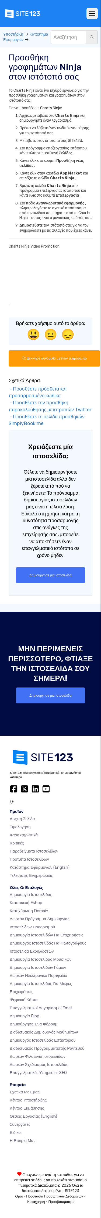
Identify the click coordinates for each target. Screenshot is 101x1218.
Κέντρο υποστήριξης (28, 1100)
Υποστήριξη (13, 34)
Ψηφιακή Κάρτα (24, 999)
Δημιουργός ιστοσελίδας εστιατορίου (43, 1040)
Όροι (19, 1196)
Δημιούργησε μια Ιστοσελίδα (50, 575)
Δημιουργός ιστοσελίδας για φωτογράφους (48, 943)
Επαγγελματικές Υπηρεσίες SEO (38, 1072)
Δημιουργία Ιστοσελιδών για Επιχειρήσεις (46, 935)
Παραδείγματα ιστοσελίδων (34, 851)
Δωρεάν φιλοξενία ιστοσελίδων (37, 1056)
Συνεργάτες (20, 1124)
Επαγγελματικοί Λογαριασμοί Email (41, 1007)
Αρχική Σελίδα (22, 818)
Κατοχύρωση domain (29, 910)
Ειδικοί (16, 1132)
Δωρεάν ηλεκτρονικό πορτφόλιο (38, 975)
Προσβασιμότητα (61, 1202)
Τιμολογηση (20, 826)
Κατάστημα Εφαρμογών (39, 867)
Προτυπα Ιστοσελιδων (29, 859)
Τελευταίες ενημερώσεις (31, 875)
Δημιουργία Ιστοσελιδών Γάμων (38, 967)
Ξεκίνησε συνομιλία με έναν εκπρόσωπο (54, 358)
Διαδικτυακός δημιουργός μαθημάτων (44, 1032)
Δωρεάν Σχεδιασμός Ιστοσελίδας (39, 1064)
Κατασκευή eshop (26, 902)
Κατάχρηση (36, 1202)
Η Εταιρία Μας (23, 1140)
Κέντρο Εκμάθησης (27, 1108)
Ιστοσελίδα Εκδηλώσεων (32, 951)
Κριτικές (17, 843)
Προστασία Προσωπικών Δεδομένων (54, 1196)
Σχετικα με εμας (25, 1092)
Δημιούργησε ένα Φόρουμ (33, 1024)
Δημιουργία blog (24, 1016)
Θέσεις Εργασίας (33, 1116)
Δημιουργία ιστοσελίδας (31, 894)
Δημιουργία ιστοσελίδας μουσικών (41, 959)
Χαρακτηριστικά (24, 835)
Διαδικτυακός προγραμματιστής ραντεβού (47, 1048)
